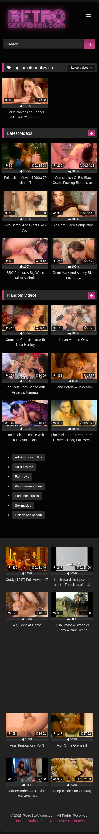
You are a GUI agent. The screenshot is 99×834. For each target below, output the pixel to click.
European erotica (27, 496)
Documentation (26, 821)
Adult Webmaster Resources (62, 821)
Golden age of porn (28, 515)
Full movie (22, 476)
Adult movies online (28, 457)
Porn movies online (28, 486)
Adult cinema (24, 467)
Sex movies (23, 505)
